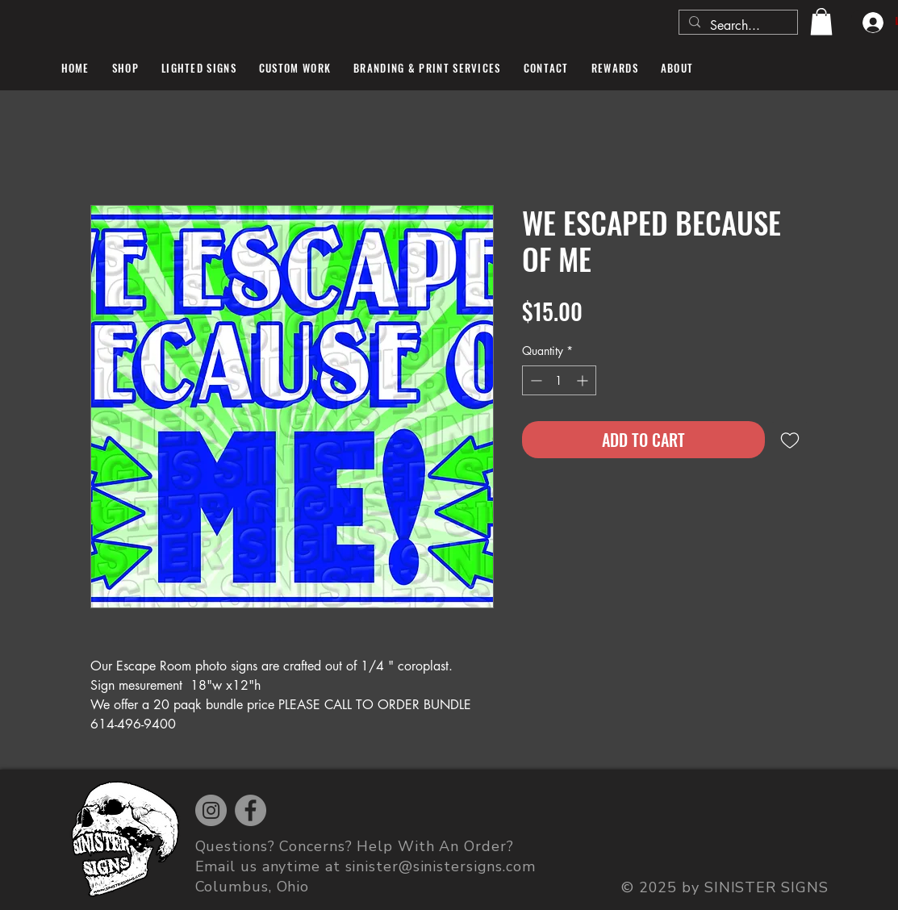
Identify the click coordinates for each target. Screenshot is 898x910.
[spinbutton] (559, 380)
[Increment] (584, 380)
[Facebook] (250, 810)
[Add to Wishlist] (789, 439)
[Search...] (736, 25)
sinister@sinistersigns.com (440, 866)
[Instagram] (211, 810)
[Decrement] (534, 380)
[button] (821, 21)
